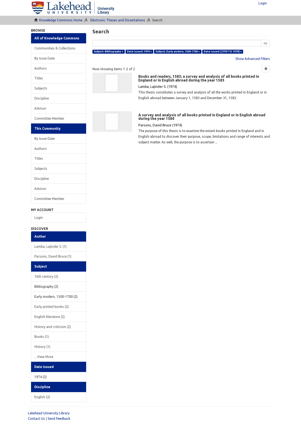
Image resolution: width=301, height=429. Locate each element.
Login (38, 217)
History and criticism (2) (52, 327)
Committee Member (49, 118)
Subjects (40, 88)
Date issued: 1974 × (139, 51)
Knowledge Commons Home (60, 20)
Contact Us (36, 418)
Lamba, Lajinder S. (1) (50, 246)
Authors (40, 68)
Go (265, 43)
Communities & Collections (54, 48)
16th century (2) (46, 276)
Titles (38, 78)
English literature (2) (49, 317)
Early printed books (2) (51, 306)
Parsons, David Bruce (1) (52, 256)
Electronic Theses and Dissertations (117, 20)
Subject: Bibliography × (108, 51)
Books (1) (41, 336)
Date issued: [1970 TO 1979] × (223, 51)
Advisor (40, 108)
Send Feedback (59, 418)
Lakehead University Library (49, 413)
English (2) (42, 397)
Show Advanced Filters (252, 59)
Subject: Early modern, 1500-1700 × (178, 51)
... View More (43, 357)
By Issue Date (44, 58)
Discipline (41, 98)
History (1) (42, 347)
